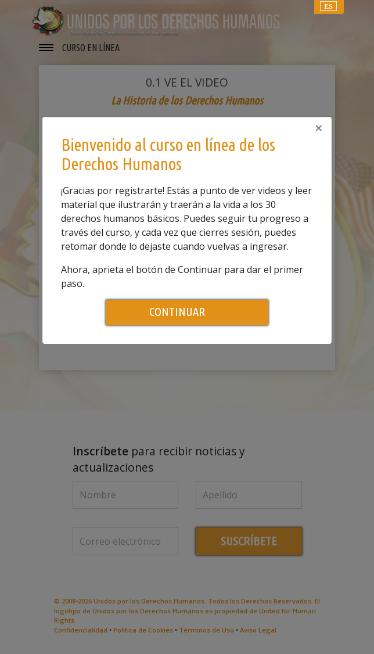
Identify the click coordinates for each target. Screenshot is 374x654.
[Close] (319, 128)
